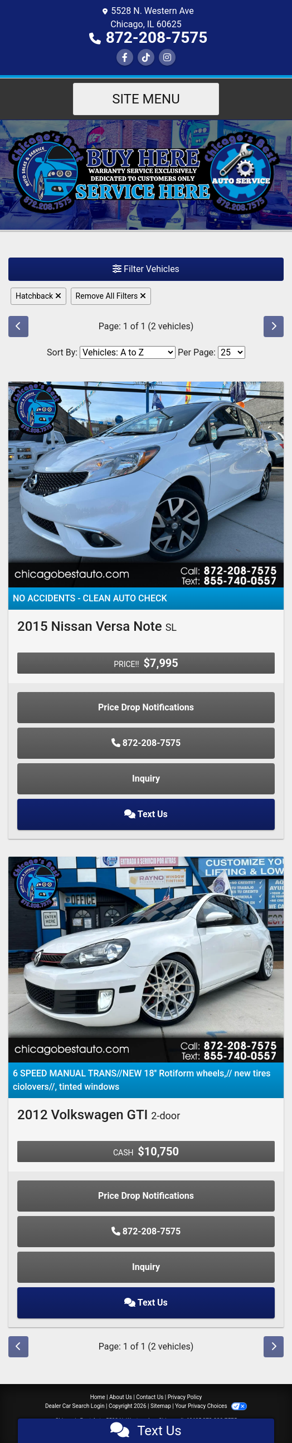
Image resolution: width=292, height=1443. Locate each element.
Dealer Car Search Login (75, 1406)
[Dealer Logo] (146, 174)
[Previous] (18, 326)
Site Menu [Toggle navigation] (146, 99)
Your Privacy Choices (211, 1406)
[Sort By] (128, 352)
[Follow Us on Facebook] (124, 57)
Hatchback (38, 295)
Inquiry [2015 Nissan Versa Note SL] (146, 778)
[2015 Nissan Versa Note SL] (146, 483)
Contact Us (149, 1397)
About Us (120, 1397)
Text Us (146, 814)
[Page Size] (231, 352)
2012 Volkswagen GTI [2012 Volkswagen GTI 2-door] (98, 1115)
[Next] (274, 326)
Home (97, 1397)
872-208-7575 (157, 37)
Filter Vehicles (146, 269)
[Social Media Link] (146, 57)
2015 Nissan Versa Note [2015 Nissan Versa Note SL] (97, 626)
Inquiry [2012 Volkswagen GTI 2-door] (146, 1267)
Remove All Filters (111, 295)
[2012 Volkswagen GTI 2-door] (146, 958)
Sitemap (160, 1406)
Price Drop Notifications (146, 707)
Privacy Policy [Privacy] (185, 1397)
